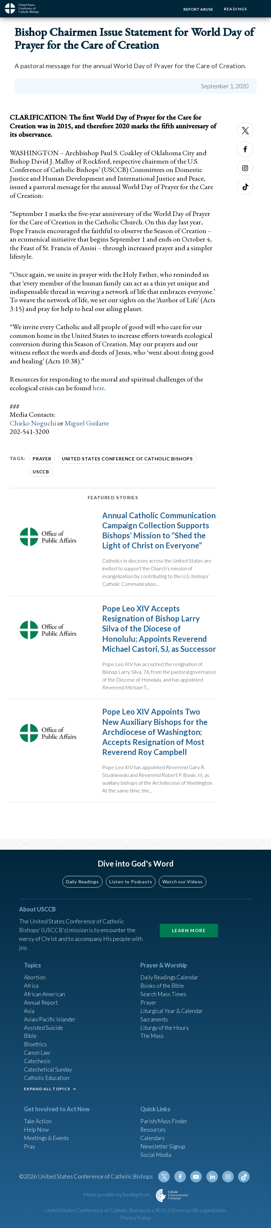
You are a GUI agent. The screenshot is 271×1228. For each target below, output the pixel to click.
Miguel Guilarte (88, 423)
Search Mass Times (164, 987)
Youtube (197, 1176)
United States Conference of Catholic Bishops (127, 458)
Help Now (36, 1127)
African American (45, 987)
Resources (153, 1127)
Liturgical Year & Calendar (173, 1005)
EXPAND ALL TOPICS (47, 1086)
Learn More (189, 923)
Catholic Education (47, 1075)
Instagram (245, 168)
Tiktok (245, 186)
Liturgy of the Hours (165, 1022)
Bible (31, 1031)
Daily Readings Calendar (171, 970)
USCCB (41, 471)
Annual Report (42, 996)
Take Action (38, 1118)
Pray (30, 1144)
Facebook (245, 149)
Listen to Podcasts (130, 874)
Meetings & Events (48, 1135)
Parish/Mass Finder (164, 1118)
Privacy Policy (135, 1218)
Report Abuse (196, 9)
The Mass (152, 1031)
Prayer (42, 458)
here (98, 388)
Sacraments (154, 1014)
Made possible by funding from (117, 1194)
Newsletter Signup (164, 1144)
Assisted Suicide (44, 1022)
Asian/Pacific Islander (51, 1014)
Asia (29, 1005)
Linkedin (213, 1176)
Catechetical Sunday (49, 1066)
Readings (234, 8)
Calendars (153, 1135)
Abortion (35, 970)
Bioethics (36, 1040)
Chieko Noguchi (33, 423)
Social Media (156, 1153)
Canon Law (37, 1048)
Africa (31, 979)
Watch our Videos (182, 874)
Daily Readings (82, 874)
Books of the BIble (163, 979)
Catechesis (38, 1057)
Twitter (245, 130)
